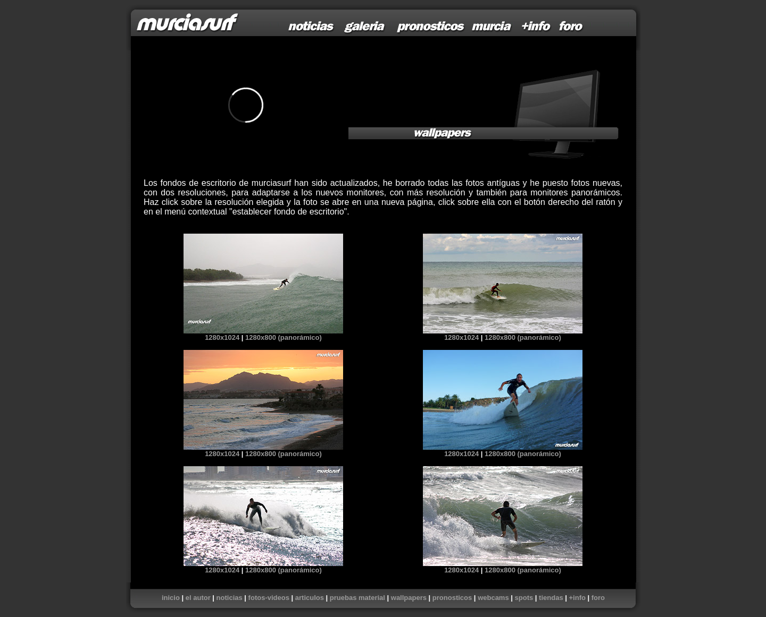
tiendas (551, 598)
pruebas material (357, 598)
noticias (230, 598)
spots (524, 598)
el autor (198, 598)
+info (577, 598)
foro (598, 598)
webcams (493, 598)
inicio (171, 598)
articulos (309, 598)
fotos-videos (268, 598)
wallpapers (409, 598)
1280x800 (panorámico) (283, 337)
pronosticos (452, 598)
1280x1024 (222, 337)
